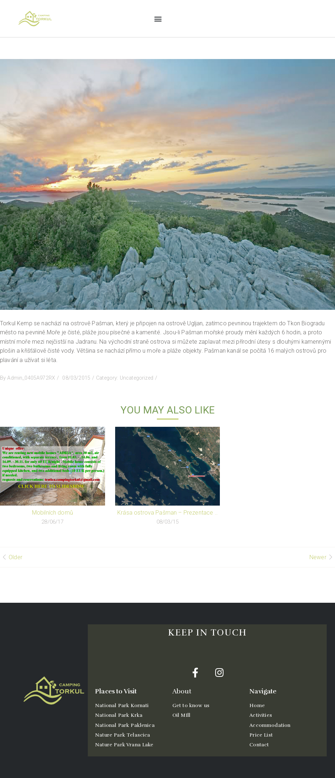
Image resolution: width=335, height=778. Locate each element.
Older (15, 557)
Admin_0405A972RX (31, 378)
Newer (317, 557)
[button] (158, 18)
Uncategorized (136, 378)
